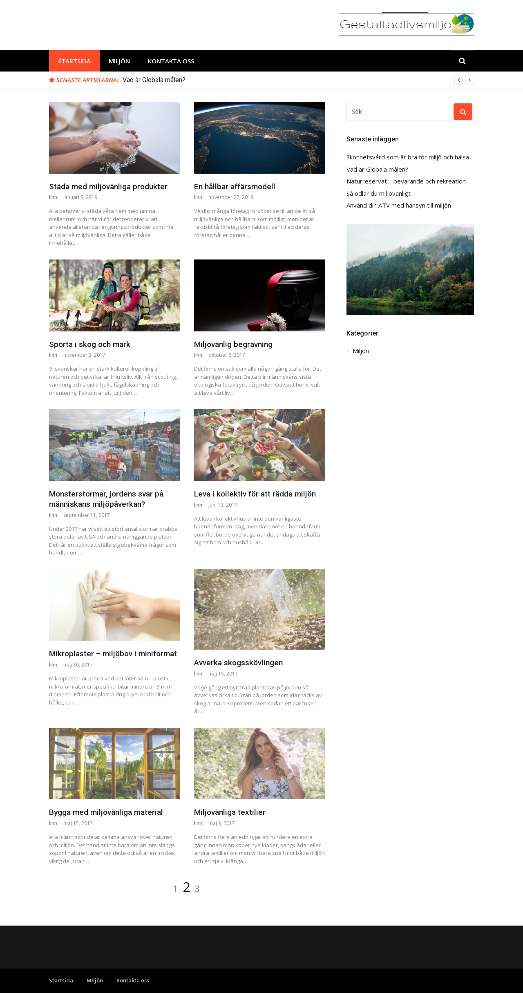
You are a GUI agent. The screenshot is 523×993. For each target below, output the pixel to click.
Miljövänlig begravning (233, 344)
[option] (298, 80)
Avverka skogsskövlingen (238, 662)
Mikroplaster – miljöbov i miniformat (113, 653)
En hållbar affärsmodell (234, 186)
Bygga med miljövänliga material (106, 812)
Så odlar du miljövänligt (378, 193)
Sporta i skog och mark (89, 344)
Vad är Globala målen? (154, 80)
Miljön (119, 61)
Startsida (74, 61)
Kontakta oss (171, 61)
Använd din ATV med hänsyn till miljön (398, 205)
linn (53, 197)
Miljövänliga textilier (230, 812)
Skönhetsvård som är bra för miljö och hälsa (407, 157)
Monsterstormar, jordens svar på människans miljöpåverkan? (106, 499)
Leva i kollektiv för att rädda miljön (255, 494)
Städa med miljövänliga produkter (108, 186)
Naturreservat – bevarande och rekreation (406, 181)
